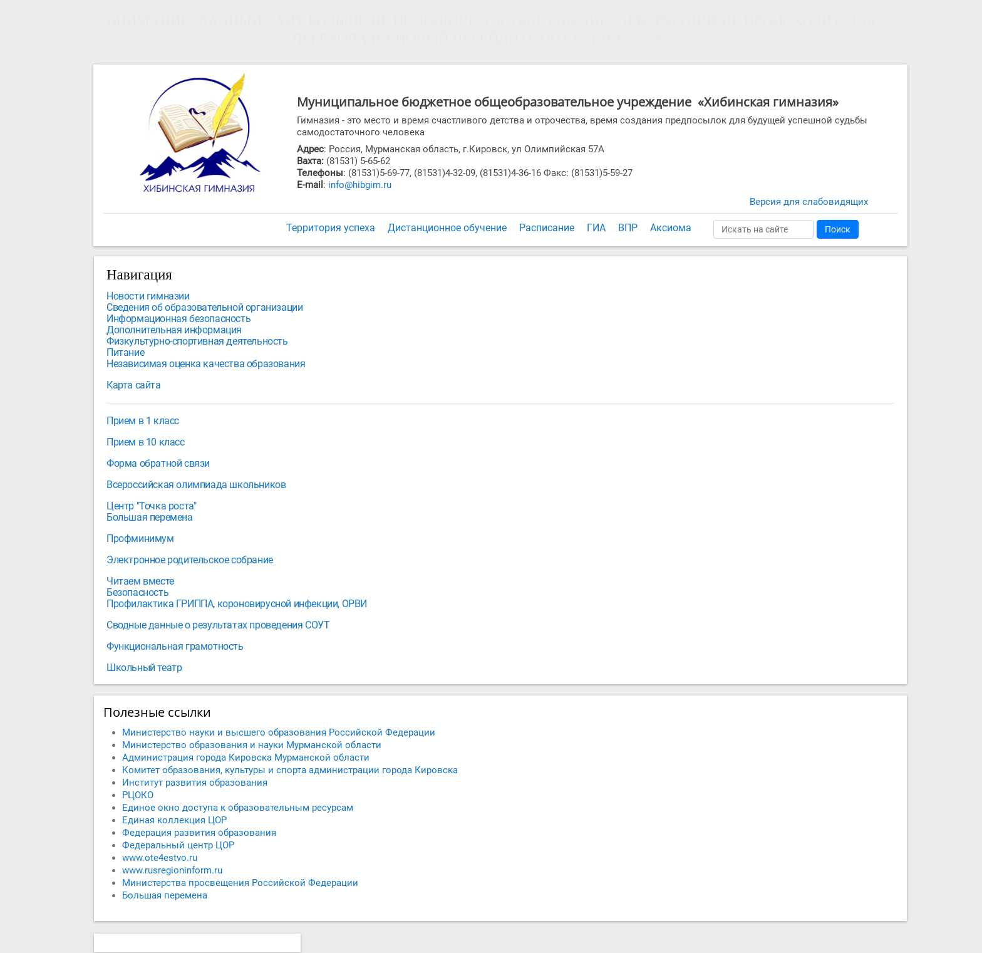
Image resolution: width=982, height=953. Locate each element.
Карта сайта (133, 385)
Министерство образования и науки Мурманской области (251, 745)
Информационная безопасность (178, 319)
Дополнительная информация (174, 330)
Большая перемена (149, 517)
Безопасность (137, 592)
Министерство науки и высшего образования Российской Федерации (278, 732)
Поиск (837, 229)
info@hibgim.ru (359, 184)
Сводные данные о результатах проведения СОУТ (217, 625)
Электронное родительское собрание (189, 560)
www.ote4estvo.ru (159, 857)
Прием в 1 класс (142, 421)
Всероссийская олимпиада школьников (196, 485)
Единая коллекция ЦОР (174, 820)
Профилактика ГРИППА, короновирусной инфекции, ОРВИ (236, 604)
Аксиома (670, 228)
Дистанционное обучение (447, 228)
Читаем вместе (140, 581)
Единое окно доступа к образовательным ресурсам (237, 807)
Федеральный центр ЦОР (178, 845)
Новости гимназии (148, 296)
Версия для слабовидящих (809, 201)
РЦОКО (137, 795)
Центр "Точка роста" (151, 506)
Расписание (546, 228)
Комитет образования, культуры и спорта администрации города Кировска (290, 770)
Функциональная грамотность (175, 646)
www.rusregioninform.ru (172, 870)
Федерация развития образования (199, 832)
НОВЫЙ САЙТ (659, 40)
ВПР (628, 228)
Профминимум (140, 538)
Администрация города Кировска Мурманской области (246, 757)
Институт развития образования (194, 782)
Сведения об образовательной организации (204, 307)
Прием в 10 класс (145, 442)
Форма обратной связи (158, 463)
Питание (125, 352)
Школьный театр (144, 668)
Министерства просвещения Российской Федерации (240, 882)
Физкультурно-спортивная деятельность (197, 341)
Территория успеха (330, 228)
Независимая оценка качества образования (205, 364)
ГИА (596, 228)
